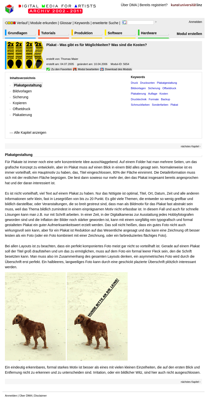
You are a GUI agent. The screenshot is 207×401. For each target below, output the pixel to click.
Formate (154, 99)
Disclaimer (40, 395)
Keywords (81, 23)
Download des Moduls (118, 69)
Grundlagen (17, 33)
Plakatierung (22, 115)
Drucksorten (147, 82)
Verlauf (16, 23)
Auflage (152, 93)
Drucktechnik (139, 99)
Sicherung (20, 97)
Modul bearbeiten (88, 69)
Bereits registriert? (154, 5)
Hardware (149, 33)
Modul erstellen (189, 34)
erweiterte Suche (105, 23)
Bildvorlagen (22, 91)
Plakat (174, 104)
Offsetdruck (21, 109)
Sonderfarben (160, 104)
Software (115, 33)
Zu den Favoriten (61, 69)
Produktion (83, 33)
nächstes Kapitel (191, 146)
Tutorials (48, 33)
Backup (165, 99)
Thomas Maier (69, 58)
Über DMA (129, 5)
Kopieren (20, 103)
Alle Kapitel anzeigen (28, 132)
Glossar (66, 23)
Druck (134, 82)
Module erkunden (43, 23)
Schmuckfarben (140, 104)
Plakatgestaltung (28, 85)
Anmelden (195, 22)
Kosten (163, 93)
